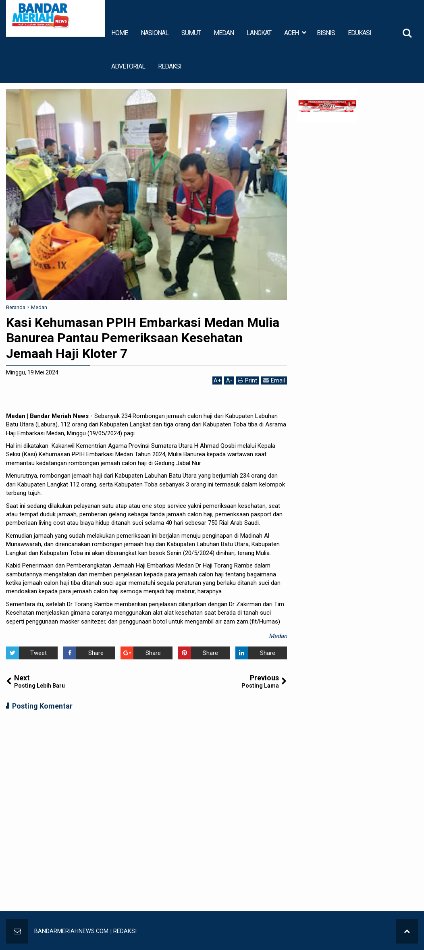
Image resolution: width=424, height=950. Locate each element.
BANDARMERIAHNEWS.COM (71, 931)
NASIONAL (154, 33)
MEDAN (224, 33)
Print (247, 380)
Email (274, 380)
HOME (119, 33)
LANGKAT (259, 33)
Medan (278, 636)
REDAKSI (169, 66)
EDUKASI (359, 33)
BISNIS (326, 33)
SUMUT (191, 33)
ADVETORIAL (128, 66)
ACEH (291, 33)
